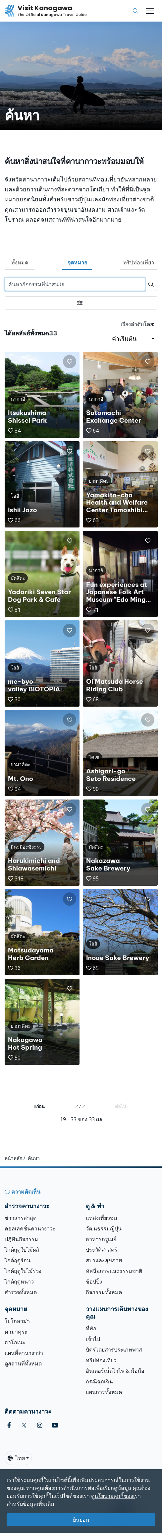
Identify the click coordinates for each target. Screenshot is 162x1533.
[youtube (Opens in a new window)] (55, 1425)
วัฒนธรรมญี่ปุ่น (104, 1228)
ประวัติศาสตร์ (101, 1249)
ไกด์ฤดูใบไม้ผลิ (22, 1249)
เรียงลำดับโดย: (137, 324)
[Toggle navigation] (150, 11)
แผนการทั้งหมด (104, 1392)
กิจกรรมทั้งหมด (104, 1292)
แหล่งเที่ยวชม (101, 1217)
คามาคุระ (16, 1331)
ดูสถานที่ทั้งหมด (23, 1363)
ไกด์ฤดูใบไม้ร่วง (23, 1271)
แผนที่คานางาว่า (24, 1353)
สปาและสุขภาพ (104, 1260)
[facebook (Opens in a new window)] (9, 1425)
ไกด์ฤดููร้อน (17, 1260)
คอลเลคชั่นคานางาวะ (30, 1228)
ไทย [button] (16, 1458)
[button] (69, 361)
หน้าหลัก (13, 1158)
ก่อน (39, 1106)
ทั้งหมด (19, 262)
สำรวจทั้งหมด (21, 1292)
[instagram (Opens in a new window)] (39, 1425)
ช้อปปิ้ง (94, 1281)
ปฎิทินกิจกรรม (21, 1239)
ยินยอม (81, 1519)
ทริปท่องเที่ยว (138, 262)
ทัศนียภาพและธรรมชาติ (114, 1271)
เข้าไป (93, 1339)
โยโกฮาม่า (17, 1321)
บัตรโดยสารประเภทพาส (114, 1349)
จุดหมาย (77, 262)
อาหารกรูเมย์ (101, 1239)
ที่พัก (91, 1328)
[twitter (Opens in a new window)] (24, 1425)
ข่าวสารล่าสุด (20, 1217)
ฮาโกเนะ (15, 1342)
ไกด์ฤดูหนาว (19, 1281)
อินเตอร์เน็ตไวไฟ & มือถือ (115, 1370)
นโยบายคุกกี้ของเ (114, 1495)
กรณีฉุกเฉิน (99, 1381)
